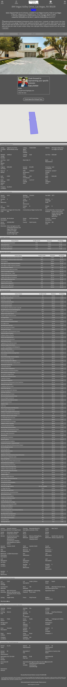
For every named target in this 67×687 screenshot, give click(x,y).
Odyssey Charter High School (7, 285)
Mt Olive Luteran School (6, 402)
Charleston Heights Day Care (7, 476)
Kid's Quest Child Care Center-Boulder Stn (10, 413)
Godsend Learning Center (6, 384)
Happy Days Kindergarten (6, 380)
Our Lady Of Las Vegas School (7, 374)
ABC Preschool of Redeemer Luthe (8, 456)
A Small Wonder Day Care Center (8, 464)
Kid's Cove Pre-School (6, 480)
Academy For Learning (6, 300)
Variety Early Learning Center (7, 358)
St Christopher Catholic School (8, 409)
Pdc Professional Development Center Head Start (12, 382)
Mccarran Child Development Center (9, 396)
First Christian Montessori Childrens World (10, 362)
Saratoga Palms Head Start (7, 437)
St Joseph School (5, 317)
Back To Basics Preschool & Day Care (9, 478)
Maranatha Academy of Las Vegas (8, 421)
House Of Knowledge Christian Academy (10, 356)
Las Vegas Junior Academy (7, 506)
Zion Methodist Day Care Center (8, 417)
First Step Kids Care (5, 521)
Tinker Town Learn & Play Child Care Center (10, 460)
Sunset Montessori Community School (9, 492)
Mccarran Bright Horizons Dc (7, 398)
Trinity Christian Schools (6, 303)
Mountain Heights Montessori (7, 433)
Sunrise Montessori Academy (7, 462)
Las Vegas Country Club (44, 13)
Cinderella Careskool (5, 378)
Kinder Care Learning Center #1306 (8, 504)
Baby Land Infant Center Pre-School (9, 470)
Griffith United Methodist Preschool (9, 311)
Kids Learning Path (5, 458)
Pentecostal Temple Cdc (6, 364)
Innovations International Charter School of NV (11, 257)
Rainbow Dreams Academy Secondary (9, 269)
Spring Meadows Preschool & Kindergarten (10, 309)
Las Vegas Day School (5, 488)
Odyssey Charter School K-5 (7, 283)
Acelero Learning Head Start (7, 337)
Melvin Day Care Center (6, 494)
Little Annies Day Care (6, 366)
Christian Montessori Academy (8, 441)
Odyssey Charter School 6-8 (7, 287)
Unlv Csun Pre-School (6, 329)
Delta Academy (4, 261)
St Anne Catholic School (6, 305)
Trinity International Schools (7, 425)
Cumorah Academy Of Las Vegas (8, 502)
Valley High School (5, 244)
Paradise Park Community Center (8, 376)
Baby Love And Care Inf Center (7, 394)
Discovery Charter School (6, 281)
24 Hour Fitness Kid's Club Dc (7, 313)
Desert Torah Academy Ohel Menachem (10, 407)
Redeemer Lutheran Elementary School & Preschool (12, 455)
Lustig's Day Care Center (6, 500)
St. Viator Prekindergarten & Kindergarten (10, 347)
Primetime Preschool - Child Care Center (10, 443)
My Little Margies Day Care (7, 447)
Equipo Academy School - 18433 (8, 273)
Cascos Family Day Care (6, 419)
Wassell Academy (5, 439)
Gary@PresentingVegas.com (26, 90)
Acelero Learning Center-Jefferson (8, 360)
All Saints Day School (5, 453)
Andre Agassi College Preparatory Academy (10, 263)
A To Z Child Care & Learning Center (9, 431)
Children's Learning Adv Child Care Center (10, 411)
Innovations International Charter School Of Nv (11, 259)
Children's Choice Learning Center (8, 466)
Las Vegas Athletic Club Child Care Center (10, 296)
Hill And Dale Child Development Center (10, 429)
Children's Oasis (4, 404)
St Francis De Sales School (7, 511)
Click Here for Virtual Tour (33, 99)
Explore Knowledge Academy (7, 271)
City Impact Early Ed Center (7, 298)
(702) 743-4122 (22, 93)
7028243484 (32, 148)
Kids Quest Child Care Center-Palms (9, 415)
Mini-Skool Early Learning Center (8, 513)
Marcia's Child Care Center (7, 451)
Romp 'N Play (4, 435)
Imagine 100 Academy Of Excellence (9, 275)
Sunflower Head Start (6, 392)
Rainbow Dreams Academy (7, 267)
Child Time (3, 405)
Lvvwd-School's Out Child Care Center (9, 400)
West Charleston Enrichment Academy (9, 370)
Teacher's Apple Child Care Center (8, 315)
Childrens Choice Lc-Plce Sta (7, 335)
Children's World (4, 474)
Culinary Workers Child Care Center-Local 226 (11, 307)
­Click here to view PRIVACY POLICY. (16, 679)
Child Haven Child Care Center (7, 351)
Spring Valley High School (6, 246)
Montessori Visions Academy (7, 496)
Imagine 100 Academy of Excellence (9, 277)
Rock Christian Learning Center (8, 372)
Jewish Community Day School (8, 339)
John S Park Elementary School (8, 242)
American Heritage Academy (7, 486)
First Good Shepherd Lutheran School (9, 321)
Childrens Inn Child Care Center (8, 498)
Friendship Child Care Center (7, 386)
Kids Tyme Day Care (5, 449)
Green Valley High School (6, 248)
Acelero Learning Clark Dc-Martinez (9, 390)
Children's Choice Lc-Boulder (7, 423)
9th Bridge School (5, 323)
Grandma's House (5, 519)
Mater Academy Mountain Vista (8, 279)
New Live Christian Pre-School (7, 327)
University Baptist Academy (7, 333)
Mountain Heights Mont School (8, 345)
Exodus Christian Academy (7, 319)
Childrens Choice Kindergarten (8, 368)
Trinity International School (7, 301)
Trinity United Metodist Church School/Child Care (12, 509)
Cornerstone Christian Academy (8, 482)
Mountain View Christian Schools (8, 427)
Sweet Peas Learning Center (7, 490)
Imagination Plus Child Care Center (9, 343)
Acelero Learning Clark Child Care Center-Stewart (12, 445)
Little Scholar (4, 354)
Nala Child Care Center (6, 341)
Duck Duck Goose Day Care (7, 325)
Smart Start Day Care (5, 388)
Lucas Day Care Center (6, 484)
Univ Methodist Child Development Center (10, 331)
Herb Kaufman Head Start (7, 508)
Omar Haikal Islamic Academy (7, 517)
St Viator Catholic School (6, 349)
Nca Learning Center (5, 472)
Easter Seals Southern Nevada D (8, 515)
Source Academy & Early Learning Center (10, 353)
